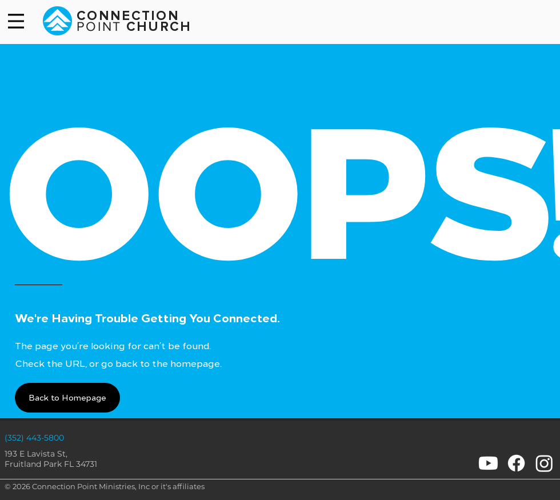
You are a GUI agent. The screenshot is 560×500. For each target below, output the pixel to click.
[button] (67, 398)
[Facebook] (516, 463)
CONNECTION (128, 16)
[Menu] (16, 21)
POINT (99, 26)
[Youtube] (488, 463)
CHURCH (157, 27)
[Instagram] (544, 463)
